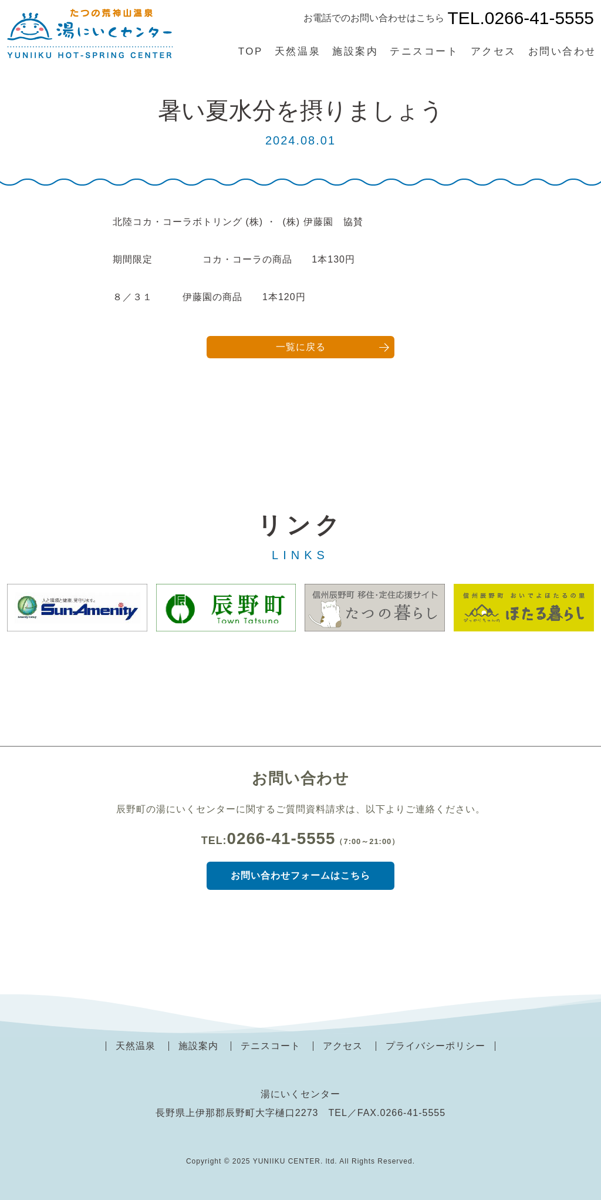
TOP (250, 51)
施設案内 (355, 51)
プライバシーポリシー (435, 1046)
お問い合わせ (562, 51)
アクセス (493, 51)
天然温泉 (297, 51)
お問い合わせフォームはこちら (300, 875)
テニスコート (424, 51)
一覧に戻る (301, 347)
